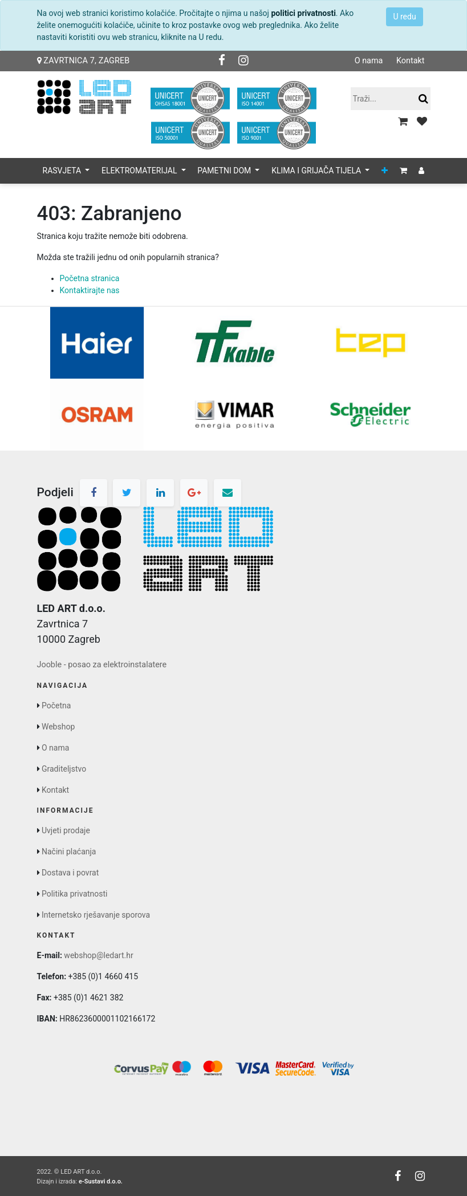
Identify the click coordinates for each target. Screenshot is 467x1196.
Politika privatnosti (75, 893)
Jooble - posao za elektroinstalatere (102, 665)
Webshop (58, 726)
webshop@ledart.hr (98, 955)
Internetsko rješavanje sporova (96, 914)
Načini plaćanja (69, 851)
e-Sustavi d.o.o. (101, 1181)
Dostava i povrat (70, 872)
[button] (384, 171)
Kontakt (410, 61)
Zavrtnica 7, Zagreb (83, 61)
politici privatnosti (303, 13)
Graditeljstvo (64, 768)
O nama (369, 61)
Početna (56, 705)
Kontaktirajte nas (90, 290)
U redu (404, 16)
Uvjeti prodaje (66, 830)
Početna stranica (90, 278)
